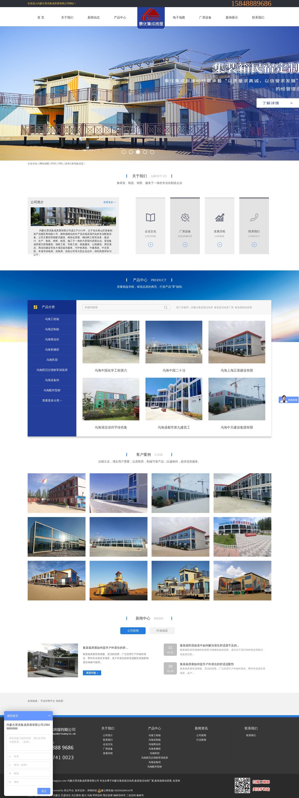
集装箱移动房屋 (243, 307)
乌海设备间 (52, 380)
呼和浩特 (97, 795)
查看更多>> (109, 202)
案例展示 (232, 17)
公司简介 (108, 735)
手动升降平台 (47, 701)
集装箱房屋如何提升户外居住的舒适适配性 (207, 664)
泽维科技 (92, 790)
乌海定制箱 (52, 329)
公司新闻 (201, 735)
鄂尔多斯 (108, 795)
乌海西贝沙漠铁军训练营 (52, 370)
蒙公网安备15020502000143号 (115, 790)
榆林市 (140, 795)
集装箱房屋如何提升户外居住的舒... (105, 647)
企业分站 (32, 163)
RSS (53, 163)
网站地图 (44, 163)
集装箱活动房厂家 (224, 307)
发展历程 (108, 753)
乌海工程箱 (52, 319)
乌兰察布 (76, 795)
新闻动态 (94, 17)
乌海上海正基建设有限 (237, 370)
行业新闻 (201, 739)
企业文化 (108, 744)
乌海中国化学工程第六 (111, 370)
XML (60, 163)
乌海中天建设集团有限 (237, 427)
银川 (84, 795)
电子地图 (179, 17)
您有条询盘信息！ (75, 163)
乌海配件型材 (52, 390)
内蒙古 (56, 795)
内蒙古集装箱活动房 (202, 307)
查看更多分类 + (52, 400)
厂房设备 (205, 17)
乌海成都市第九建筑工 (174, 427)
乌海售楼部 (52, 349)
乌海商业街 (52, 339)
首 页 (40, 17)
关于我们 (67, 17)
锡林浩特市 (119, 795)
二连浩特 (131, 795)
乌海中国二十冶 (173, 370)
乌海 (89, 795)
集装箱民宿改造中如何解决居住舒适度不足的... (209, 645)
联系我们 (258, 17)
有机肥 (59, 701)
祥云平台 (69, 790)
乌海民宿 (52, 359)
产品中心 (120, 17)
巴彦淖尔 (66, 795)
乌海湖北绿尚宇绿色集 (111, 427)
